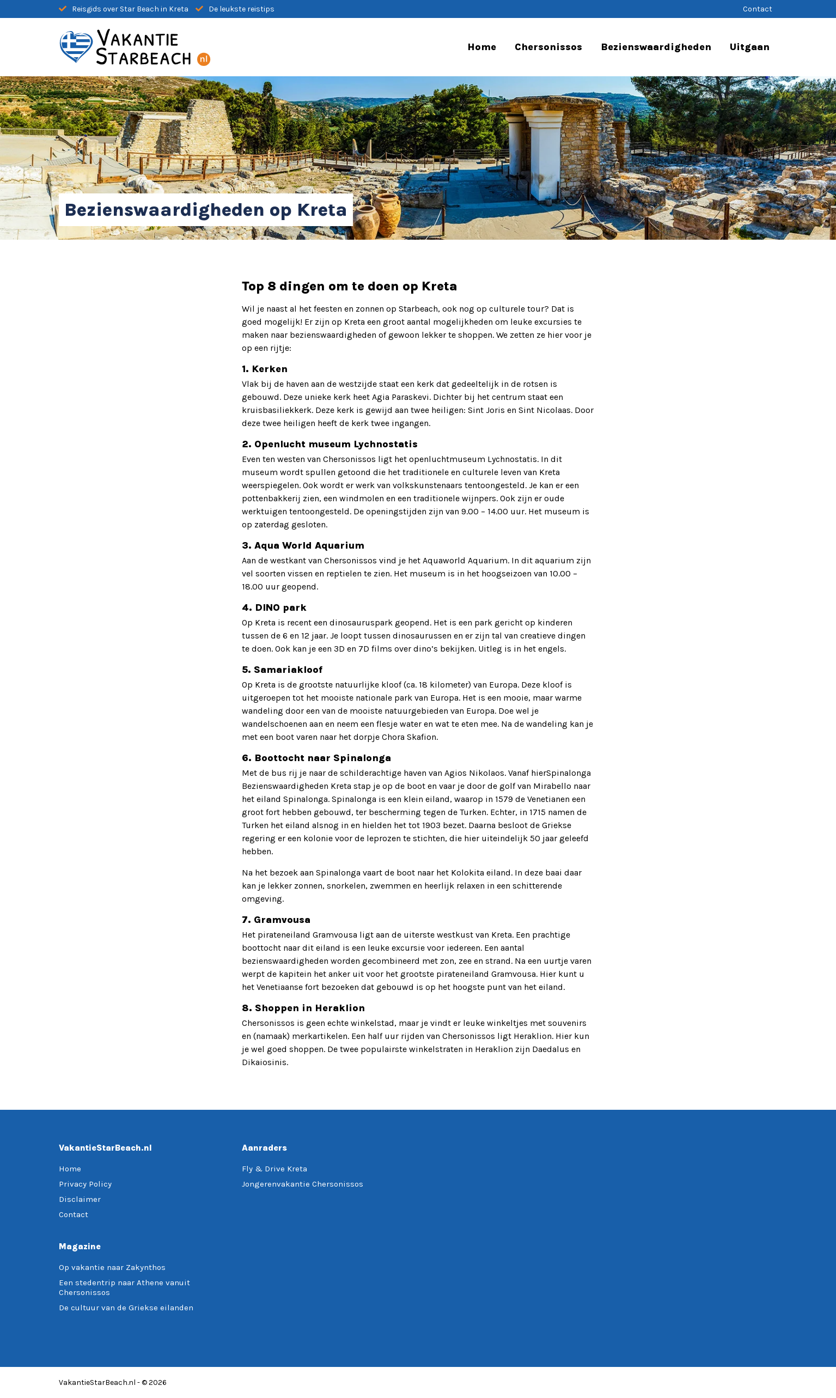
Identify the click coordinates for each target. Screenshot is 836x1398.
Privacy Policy (85, 1184)
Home (481, 47)
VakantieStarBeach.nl (97, 1382)
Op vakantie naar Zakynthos (112, 1267)
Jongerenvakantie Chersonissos (302, 1184)
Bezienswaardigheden (656, 47)
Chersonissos (548, 47)
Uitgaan (750, 47)
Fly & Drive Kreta (274, 1169)
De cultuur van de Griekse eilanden (126, 1307)
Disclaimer (80, 1199)
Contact (757, 9)
